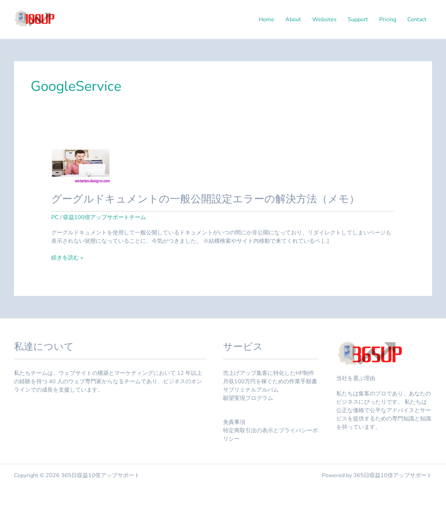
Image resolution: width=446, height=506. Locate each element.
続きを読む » (67, 258)
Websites (324, 19)
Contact (416, 19)
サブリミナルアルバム (251, 390)
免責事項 (234, 422)
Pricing (387, 19)
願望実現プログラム (248, 398)
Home (266, 19)
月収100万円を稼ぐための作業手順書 (270, 381)
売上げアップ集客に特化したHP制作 (268, 373)
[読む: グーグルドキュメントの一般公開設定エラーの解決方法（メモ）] (80, 163)
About (293, 19)
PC (55, 217)
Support (358, 19)
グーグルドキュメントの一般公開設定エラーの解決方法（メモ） (205, 199)
